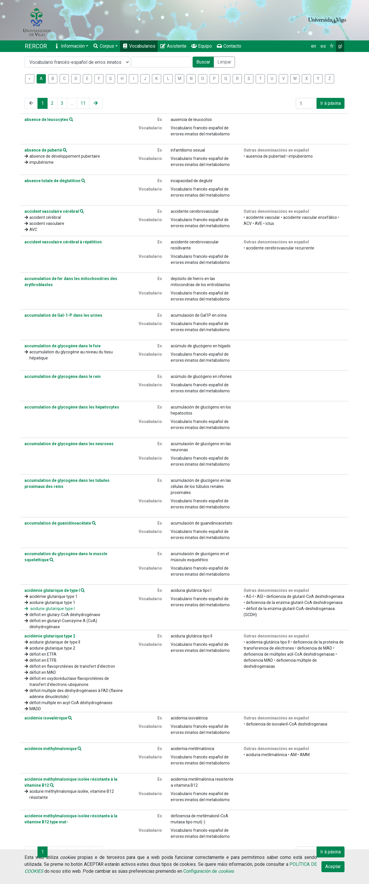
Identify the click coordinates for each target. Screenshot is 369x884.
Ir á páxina (330, 103)
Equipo (201, 46)
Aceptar (333, 866)
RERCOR (36, 46)
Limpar (224, 62)
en (313, 46)
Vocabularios (138, 46)
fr (332, 46)
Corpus (103, 46)
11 (83, 103)
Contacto (228, 46)
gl (340, 46)
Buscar (203, 62)
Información (69, 46)
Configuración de (208, 871)
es (323, 46)
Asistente (173, 46)
